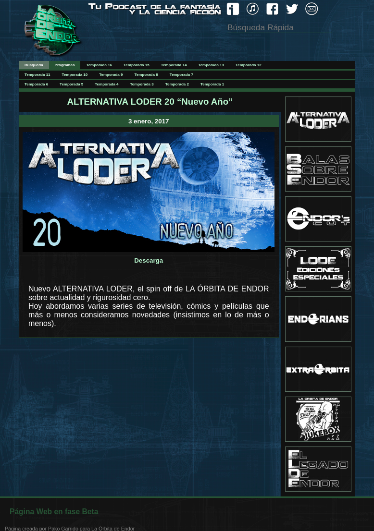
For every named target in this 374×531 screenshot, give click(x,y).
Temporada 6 (36, 84)
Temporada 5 (71, 84)
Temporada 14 (174, 65)
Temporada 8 (146, 74)
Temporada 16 (99, 65)
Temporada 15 (137, 65)
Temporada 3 (142, 84)
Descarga (148, 260)
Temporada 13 (211, 65)
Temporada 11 (37, 74)
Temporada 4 (106, 84)
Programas (65, 65)
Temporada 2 (177, 84)
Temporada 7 (181, 74)
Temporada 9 (111, 74)
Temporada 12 (249, 65)
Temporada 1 (212, 84)
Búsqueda (34, 65)
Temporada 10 (75, 74)
